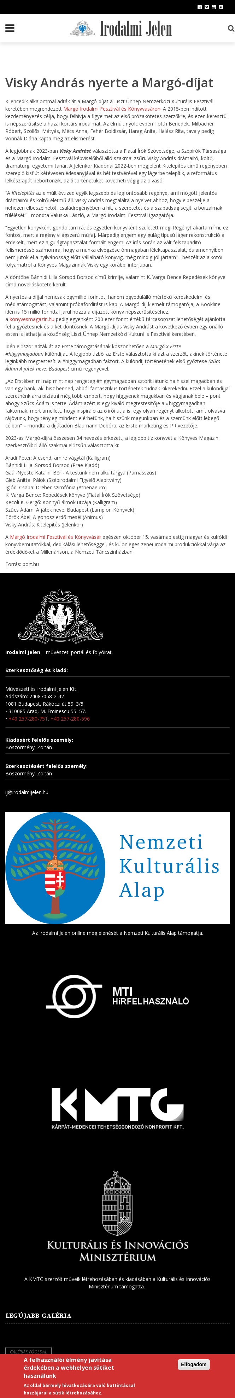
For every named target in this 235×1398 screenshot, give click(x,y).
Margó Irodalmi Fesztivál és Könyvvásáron (111, 108)
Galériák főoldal (28, 1352)
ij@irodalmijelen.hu (26, 792)
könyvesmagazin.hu (32, 319)
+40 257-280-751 (28, 718)
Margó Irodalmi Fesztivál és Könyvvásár (55, 537)
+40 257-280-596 (70, 718)
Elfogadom (193, 1364)
